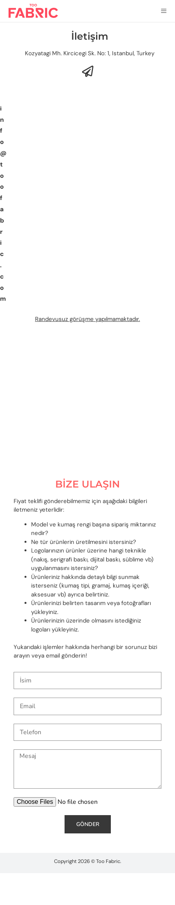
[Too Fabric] (87, 401)
